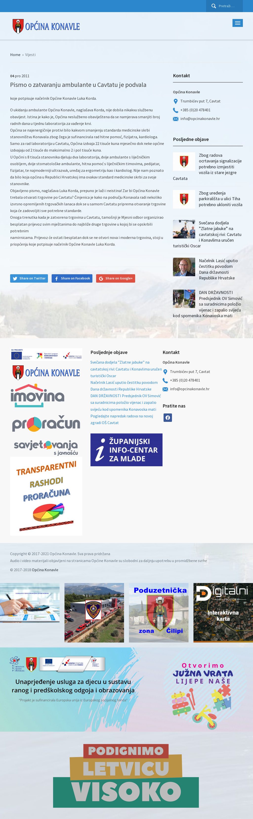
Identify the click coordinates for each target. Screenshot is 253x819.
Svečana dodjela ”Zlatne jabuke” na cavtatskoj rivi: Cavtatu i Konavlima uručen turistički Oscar (207, 234)
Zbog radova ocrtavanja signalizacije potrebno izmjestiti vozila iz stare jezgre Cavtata (207, 166)
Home (15, 54)
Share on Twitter (32, 278)
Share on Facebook (75, 278)
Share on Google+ (119, 278)
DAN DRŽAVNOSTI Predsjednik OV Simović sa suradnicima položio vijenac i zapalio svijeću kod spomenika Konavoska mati (207, 304)
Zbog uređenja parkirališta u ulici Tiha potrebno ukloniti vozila (220, 198)
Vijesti (30, 54)
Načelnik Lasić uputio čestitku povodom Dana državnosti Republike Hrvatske (218, 269)
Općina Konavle (45, 569)
